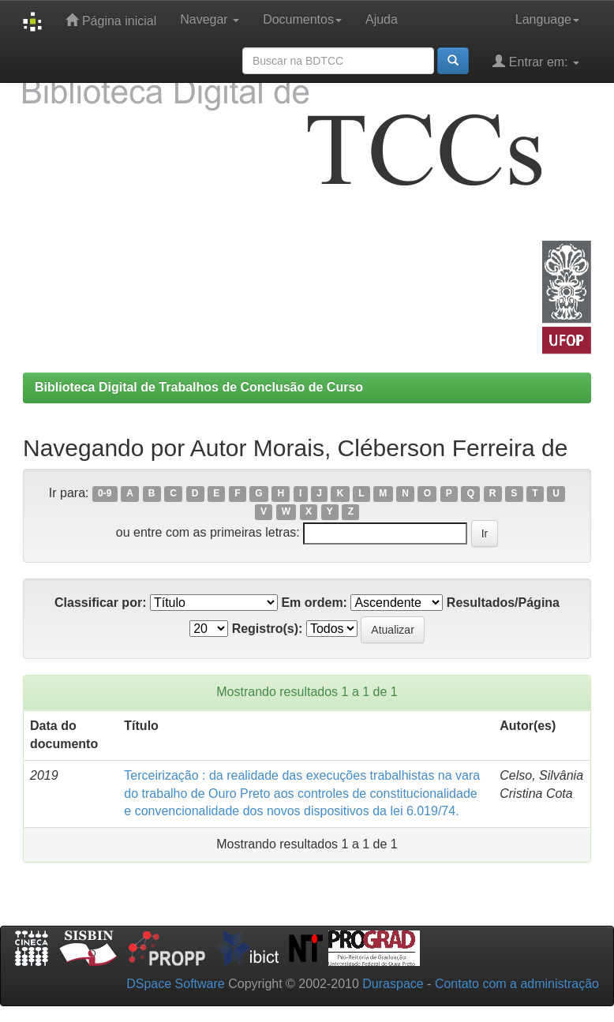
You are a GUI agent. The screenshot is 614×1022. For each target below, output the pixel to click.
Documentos (302, 19)
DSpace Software (175, 983)
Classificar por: (100, 602)
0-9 (104, 494)
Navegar (209, 19)
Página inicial (111, 20)
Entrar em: (535, 61)
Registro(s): (267, 628)
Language (547, 19)
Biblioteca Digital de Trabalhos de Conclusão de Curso (199, 387)
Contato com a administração (517, 983)
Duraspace (392, 983)
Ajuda (381, 19)
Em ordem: (314, 602)
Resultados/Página (503, 602)
